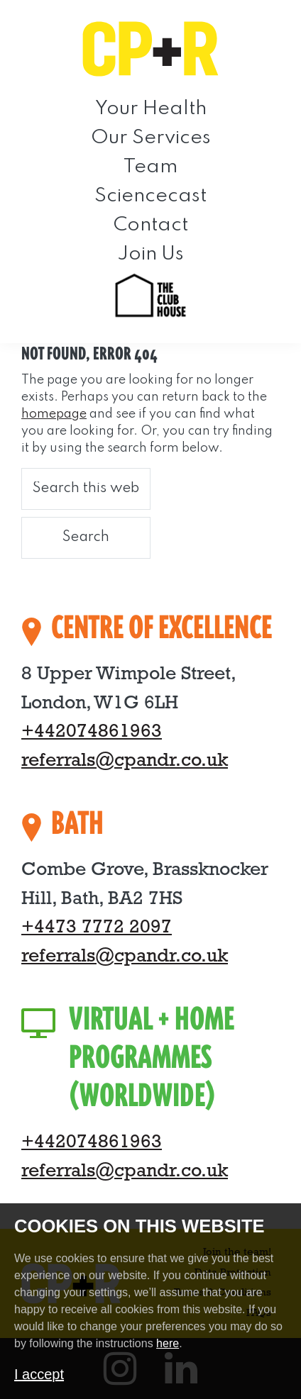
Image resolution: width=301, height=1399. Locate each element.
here (167, 1343)
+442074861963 (91, 732)
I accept (39, 1374)
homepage (54, 414)
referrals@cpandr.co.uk (124, 761)
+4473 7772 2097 (96, 927)
